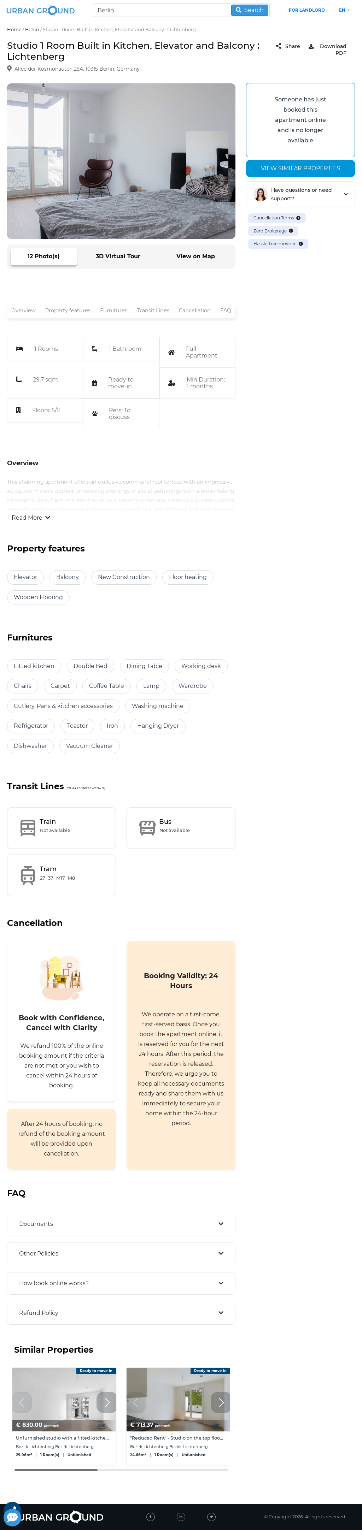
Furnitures (113, 310)
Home (14, 29)
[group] (64, 1416)
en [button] (342, 10)
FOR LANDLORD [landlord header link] (307, 10)
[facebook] (150, 1517)
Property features (67, 310)
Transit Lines (153, 310)
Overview (23, 310)
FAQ (225, 310)
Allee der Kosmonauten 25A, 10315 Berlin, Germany (77, 69)
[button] (107, 1402)
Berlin (32, 29)
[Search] (181, 10)
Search (250, 10)
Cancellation (195, 310)
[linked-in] (181, 1517)
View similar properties (300, 168)
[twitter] (211, 1517)
